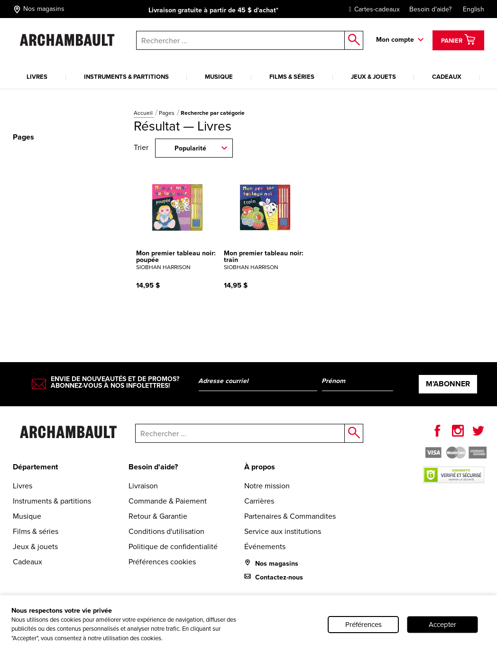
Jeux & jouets (373, 76)
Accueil (144, 113)
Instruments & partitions (126, 76)
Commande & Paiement (168, 500)
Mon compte (395, 40)
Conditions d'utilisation (166, 531)
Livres (37, 76)
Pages (167, 113)
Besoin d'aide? (430, 9)
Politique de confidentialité (173, 546)
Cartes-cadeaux (372, 9)
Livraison (143, 485)
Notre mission (267, 485)
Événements (264, 546)
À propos (259, 466)
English (473, 9)
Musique (219, 76)
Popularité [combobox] (190, 148)
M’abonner (448, 383)
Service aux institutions (282, 531)
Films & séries (291, 76)
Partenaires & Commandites (290, 516)
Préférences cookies (162, 561)
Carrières (259, 500)
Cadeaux (446, 76)
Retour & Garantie (158, 516)
